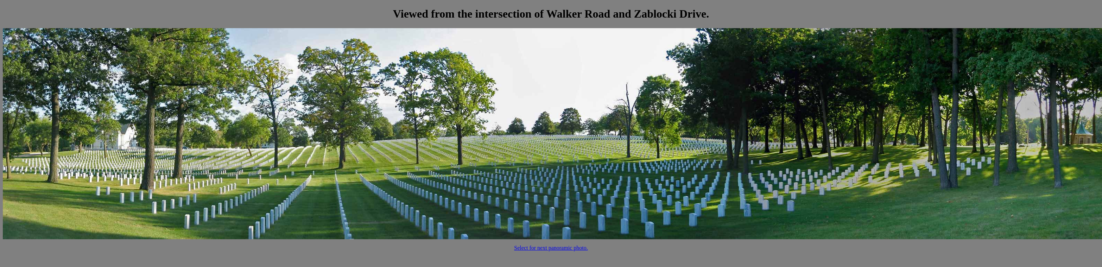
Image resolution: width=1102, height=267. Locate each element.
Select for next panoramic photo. (551, 248)
